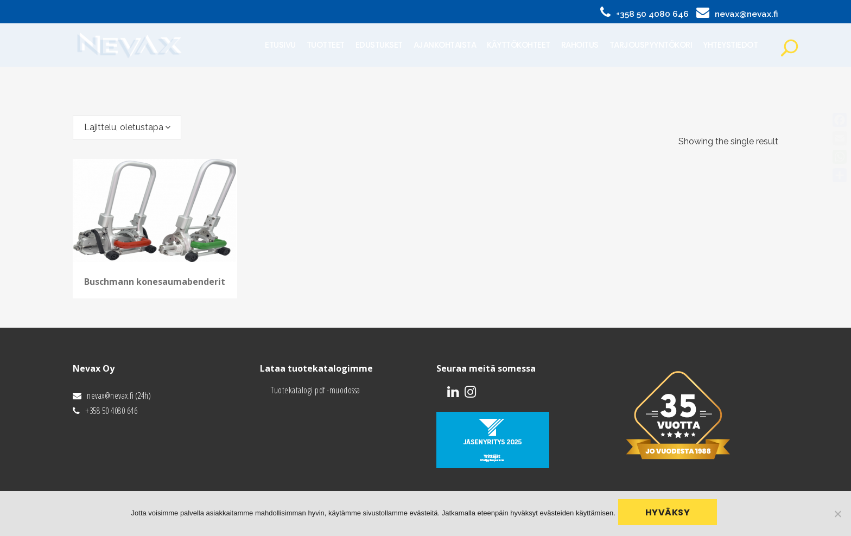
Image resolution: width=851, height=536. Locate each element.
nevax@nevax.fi (746, 14)
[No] (837, 514)
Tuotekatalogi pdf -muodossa (315, 390)
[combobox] (127, 127)
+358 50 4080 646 (652, 14)
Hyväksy (670, 515)
